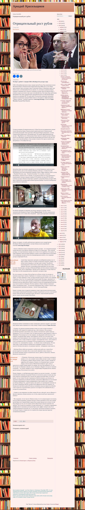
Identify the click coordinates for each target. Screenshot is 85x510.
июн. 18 (63, 66)
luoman (48, 504)
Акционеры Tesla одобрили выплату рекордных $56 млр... (66, 173)
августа (61, 35)
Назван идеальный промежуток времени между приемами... (66, 156)
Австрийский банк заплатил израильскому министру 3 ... (66, 147)
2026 (60, 21)
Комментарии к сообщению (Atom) (27, 460)
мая (61, 233)
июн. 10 (63, 211)
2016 (60, 258)
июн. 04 (63, 224)
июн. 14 (63, 75)
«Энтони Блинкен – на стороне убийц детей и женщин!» (66, 181)
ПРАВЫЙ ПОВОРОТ (65, 129)
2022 (60, 246)
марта (61, 237)
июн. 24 (63, 54)
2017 (60, 256)
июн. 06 (63, 220)
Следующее (15, 458)
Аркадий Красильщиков (28, 6)
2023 (60, 244)
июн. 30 (63, 41)
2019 (60, 252)
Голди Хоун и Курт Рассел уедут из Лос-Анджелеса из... (66, 92)
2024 (60, 25)
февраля (62, 239)
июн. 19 (63, 64)
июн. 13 (63, 205)
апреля (61, 235)
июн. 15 (63, 73)
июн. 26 (63, 50)
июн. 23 (63, 56)
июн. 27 (63, 48)
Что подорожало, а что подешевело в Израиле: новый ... (66, 151)
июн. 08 (63, 216)
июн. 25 (63, 52)
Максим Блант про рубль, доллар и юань (27, 218)
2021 (60, 248)
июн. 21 (63, 60)
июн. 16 (63, 71)
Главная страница (33, 458)
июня (61, 39)
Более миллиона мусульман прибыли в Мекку (66, 197)
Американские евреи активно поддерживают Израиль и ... (66, 106)
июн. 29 (63, 43)
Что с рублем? (18, 186)
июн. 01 (63, 230)
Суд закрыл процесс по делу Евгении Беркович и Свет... (66, 163)
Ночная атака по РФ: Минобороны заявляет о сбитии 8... (66, 190)
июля (61, 37)
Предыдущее (50, 458)
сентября (62, 33)
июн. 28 (63, 45)
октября (61, 31)
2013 (60, 265)
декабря (61, 27)
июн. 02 (63, 228)
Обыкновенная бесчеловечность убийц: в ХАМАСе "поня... (66, 185)
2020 (60, 250)
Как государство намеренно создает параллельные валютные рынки (36, 299)
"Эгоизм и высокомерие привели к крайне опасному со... (66, 143)
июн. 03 (63, 226)
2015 (60, 260)
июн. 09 (63, 214)
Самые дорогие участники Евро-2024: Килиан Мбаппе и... (66, 202)
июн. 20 (63, 62)
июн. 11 (63, 209)
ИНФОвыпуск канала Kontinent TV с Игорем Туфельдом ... (66, 110)
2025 (60, 23)
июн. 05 (63, 222)
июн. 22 (63, 58)
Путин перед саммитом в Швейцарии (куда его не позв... (66, 132)
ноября (61, 29)
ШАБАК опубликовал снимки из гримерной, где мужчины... (66, 78)
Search (70, 16)
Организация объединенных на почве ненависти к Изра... (66, 126)
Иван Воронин (16, 29)
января (61, 241)
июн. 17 (63, 68)
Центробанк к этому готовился (23, 145)
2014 (60, 263)
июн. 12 (63, 207)
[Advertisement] (33, 475)
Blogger (57, 504)
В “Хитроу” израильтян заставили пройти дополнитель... (66, 102)
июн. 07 (63, 218)
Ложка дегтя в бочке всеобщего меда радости (65, 121)
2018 (60, 254)
